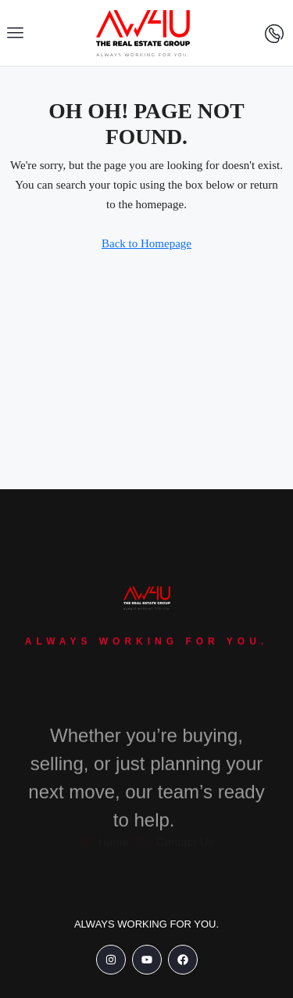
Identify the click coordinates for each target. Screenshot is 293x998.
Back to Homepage (146, 243)
